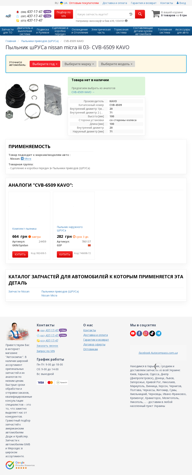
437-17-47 (29, 11)
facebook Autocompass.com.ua (158, 353)
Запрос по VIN (46, 351)
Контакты (166, 3)
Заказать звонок (47, 346)
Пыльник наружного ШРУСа (70, 228)
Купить (20, 254)
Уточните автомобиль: (17, 63)
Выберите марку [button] (79, 64)
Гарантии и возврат (96, 339)
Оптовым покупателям (84, 3)
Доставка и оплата (115, 3)
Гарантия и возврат (144, 3)
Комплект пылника (24, 228)
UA (63, 3)
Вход (181, 3)
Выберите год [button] (44, 64)
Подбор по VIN (64, 14)
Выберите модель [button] (116, 64)
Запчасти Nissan (18, 291)
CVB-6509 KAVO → (83, 92)
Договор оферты (94, 344)
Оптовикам (90, 349)
